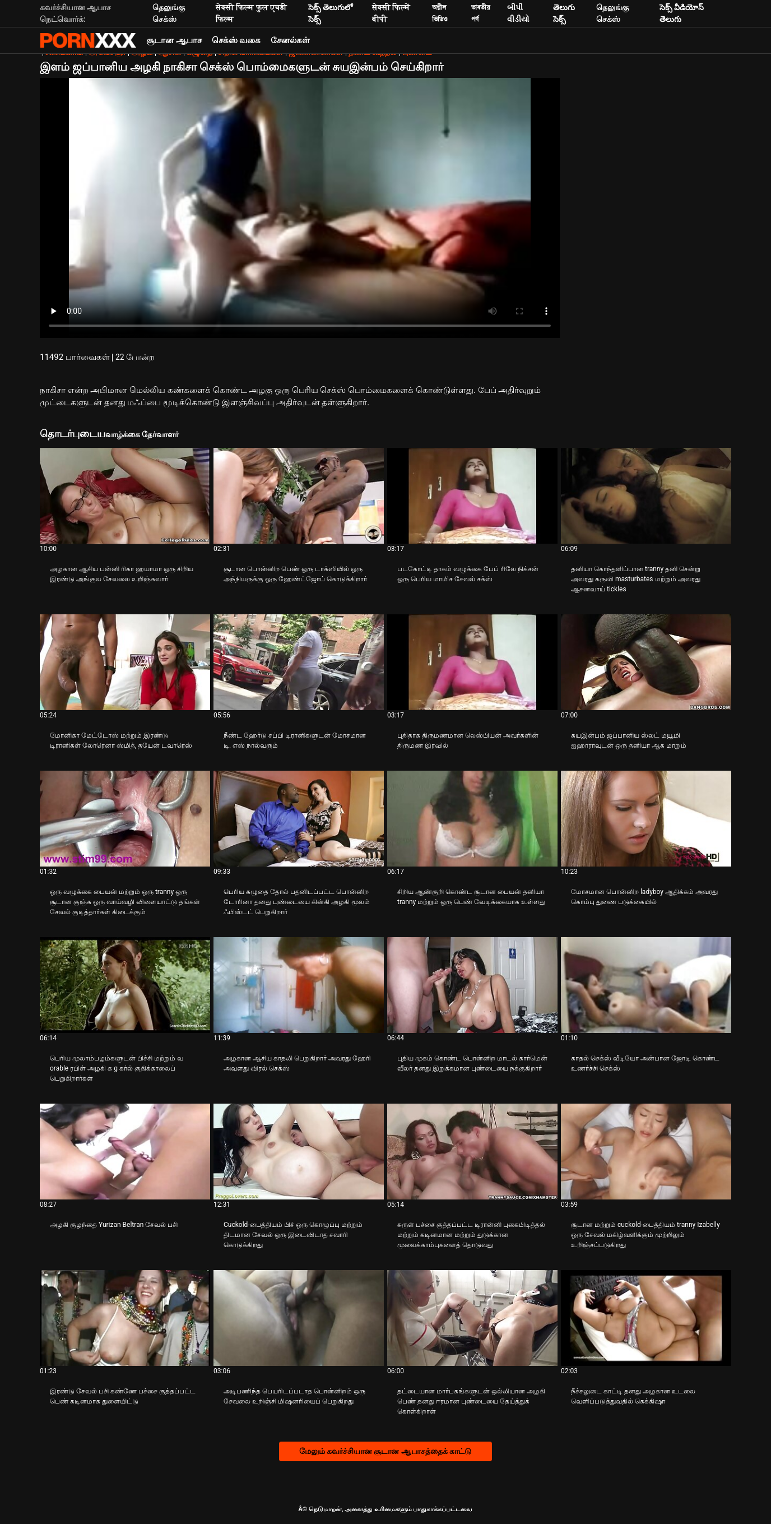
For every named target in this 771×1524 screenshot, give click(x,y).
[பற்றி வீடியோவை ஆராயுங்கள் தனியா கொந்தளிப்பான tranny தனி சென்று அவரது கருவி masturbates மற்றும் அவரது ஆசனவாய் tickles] (646, 496)
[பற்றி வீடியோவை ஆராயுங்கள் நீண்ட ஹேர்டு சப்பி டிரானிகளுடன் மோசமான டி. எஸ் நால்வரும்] (298, 662)
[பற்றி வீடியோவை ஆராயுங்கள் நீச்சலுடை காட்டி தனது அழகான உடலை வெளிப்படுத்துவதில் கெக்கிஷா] (646, 1318)
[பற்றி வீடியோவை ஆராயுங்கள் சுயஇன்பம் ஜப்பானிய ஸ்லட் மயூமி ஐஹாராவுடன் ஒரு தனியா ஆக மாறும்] (646, 662)
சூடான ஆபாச (174, 40)
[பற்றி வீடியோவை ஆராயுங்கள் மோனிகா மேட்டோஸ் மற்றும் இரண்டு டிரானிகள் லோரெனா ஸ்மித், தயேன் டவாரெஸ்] (125, 662)
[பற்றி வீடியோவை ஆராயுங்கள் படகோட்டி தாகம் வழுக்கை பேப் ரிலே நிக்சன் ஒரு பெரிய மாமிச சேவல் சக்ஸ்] (472, 496)
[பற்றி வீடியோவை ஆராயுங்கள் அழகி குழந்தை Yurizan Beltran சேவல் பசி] (125, 1151)
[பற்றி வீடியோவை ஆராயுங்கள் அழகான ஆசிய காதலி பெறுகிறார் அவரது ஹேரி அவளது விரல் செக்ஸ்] (298, 985)
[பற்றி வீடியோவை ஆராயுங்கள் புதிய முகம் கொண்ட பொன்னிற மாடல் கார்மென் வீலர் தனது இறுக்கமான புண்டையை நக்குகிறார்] (472, 985)
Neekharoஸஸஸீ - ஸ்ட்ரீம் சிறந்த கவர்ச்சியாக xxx (88, 40)
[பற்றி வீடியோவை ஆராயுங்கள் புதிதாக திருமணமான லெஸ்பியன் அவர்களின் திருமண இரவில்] (472, 662)
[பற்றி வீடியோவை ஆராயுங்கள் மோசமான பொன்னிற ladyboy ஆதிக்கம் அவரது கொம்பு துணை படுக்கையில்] (646, 819)
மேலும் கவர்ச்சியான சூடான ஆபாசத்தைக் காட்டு (385, 1451)
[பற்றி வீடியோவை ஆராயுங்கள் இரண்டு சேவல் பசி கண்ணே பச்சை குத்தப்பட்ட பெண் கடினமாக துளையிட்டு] (125, 1318)
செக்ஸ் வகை (236, 40)
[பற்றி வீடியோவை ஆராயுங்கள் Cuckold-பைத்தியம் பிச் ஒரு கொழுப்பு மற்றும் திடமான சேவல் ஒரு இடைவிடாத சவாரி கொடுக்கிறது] (298, 1151)
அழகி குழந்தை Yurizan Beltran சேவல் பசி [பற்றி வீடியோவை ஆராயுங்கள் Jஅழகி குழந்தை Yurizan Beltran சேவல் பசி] (114, 1225)
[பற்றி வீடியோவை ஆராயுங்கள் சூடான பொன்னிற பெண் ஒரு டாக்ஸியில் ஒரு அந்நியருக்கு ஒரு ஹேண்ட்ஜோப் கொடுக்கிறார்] (298, 496)
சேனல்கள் (290, 40)
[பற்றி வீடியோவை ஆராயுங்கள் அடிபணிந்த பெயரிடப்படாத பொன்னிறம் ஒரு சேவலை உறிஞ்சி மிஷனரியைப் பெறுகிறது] (298, 1318)
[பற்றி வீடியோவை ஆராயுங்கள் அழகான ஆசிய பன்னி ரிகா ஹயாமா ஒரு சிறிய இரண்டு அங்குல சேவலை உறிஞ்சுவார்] (125, 496)
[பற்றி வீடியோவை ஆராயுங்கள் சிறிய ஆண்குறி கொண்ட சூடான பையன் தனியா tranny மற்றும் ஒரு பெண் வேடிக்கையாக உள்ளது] (472, 819)
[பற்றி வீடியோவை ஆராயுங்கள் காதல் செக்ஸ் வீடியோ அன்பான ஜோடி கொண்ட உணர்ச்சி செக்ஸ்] (646, 985)
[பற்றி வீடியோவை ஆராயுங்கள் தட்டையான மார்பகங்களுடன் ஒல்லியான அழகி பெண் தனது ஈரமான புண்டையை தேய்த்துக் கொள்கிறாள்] (472, 1318)
